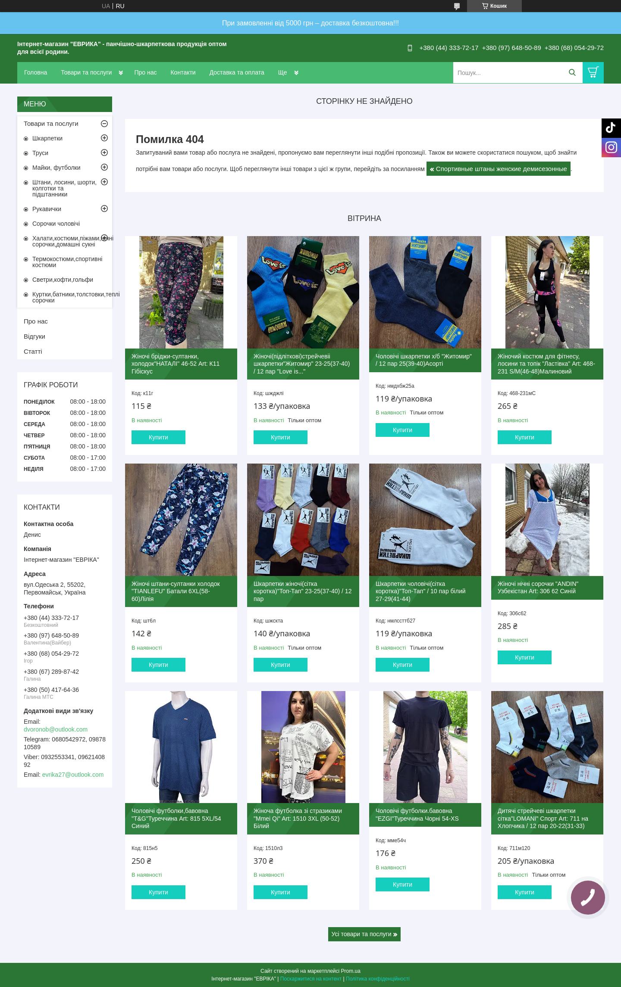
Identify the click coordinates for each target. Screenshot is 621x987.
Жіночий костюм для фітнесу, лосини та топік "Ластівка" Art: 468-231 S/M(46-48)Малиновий (546, 364)
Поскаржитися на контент (311, 979)
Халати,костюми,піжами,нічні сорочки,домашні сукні (72, 241)
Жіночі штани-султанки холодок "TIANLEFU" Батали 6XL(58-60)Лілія (176, 591)
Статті (33, 351)
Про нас (145, 72)
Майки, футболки (56, 167)
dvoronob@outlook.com (56, 729)
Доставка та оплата (237, 72)
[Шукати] (572, 72)
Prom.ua (351, 971)
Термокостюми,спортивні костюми (67, 261)
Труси (40, 152)
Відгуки (34, 336)
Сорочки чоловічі (56, 223)
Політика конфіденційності (378, 979)
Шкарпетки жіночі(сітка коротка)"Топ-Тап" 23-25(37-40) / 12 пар (302, 591)
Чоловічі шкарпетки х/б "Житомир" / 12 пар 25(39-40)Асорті (424, 360)
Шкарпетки (47, 138)
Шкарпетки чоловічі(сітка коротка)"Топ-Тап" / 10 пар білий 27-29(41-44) (420, 591)
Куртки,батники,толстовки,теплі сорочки (72, 297)
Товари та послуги (86, 72)
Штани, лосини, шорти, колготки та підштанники (64, 188)
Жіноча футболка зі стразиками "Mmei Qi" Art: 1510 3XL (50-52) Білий (298, 818)
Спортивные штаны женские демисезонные (501, 168)
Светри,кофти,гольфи (62, 279)
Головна (35, 72)
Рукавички (46, 208)
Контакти (182, 72)
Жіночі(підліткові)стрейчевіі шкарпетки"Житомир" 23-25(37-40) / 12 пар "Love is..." (302, 364)
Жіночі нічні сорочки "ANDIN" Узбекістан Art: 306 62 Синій (538, 587)
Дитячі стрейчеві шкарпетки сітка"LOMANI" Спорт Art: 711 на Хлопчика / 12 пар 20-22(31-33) (543, 818)
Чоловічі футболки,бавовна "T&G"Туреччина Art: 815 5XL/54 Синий (176, 818)
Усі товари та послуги (362, 934)
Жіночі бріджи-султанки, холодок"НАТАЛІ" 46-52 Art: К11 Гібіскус (176, 364)
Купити (158, 437)
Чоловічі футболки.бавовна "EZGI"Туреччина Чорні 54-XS (417, 814)
